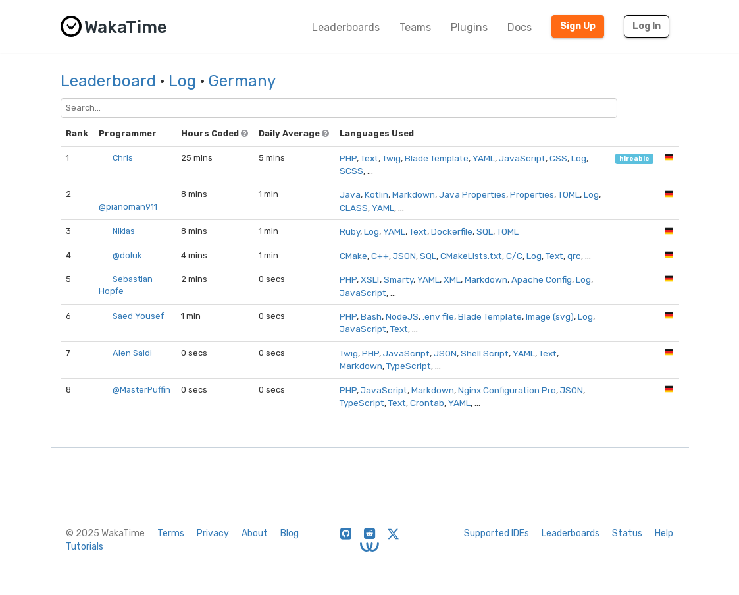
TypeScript (408, 365)
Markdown (413, 194)
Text (369, 158)
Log (182, 81)
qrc (574, 255)
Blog (289, 533)
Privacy (213, 533)
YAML (483, 158)
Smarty (398, 279)
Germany (242, 81)
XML (452, 279)
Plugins (469, 27)
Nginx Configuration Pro (507, 390)
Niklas (124, 231)
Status (627, 533)
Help (664, 533)
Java (350, 194)
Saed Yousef (138, 316)
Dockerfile (451, 231)
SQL (484, 231)
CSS (558, 158)
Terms (170, 533)
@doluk (127, 255)
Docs (519, 27)
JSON (404, 255)
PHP (348, 158)
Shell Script (485, 353)
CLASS (354, 207)
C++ (380, 255)
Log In (646, 26)
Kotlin (376, 194)
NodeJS (402, 316)
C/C (514, 255)
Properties (532, 194)
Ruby (350, 231)
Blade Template (437, 158)
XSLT (370, 279)
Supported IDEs (496, 533)
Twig (391, 158)
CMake (353, 255)
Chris (123, 158)
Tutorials (84, 546)
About (255, 533)
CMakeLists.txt (471, 255)
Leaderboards (346, 27)
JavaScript (522, 158)
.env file (438, 316)
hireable (634, 158)
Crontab (427, 402)
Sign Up (578, 26)
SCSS (351, 170)
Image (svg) (550, 316)
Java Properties (472, 194)
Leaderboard (108, 81)
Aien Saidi (132, 353)
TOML (569, 194)
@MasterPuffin (141, 390)
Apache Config (541, 279)
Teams (415, 27)
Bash (371, 316)
